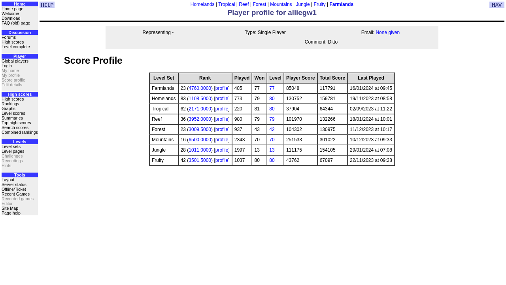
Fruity (320, 4)
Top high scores (16, 122)
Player (19, 56)
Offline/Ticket (14, 189)
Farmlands (341, 4)
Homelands (203, 4)
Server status (14, 184)
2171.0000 (200, 109)
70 (271, 139)
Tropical (226, 4)
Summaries (12, 118)
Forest (259, 4)
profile (221, 88)
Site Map (10, 208)
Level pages (13, 151)
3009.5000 (200, 129)
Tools (19, 175)
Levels (19, 141)
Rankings (10, 103)
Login (7, 65)
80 (271, 98)
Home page (12, 8)
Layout (8, 179)
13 (271, 150)
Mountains (281, 4)
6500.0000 (200, 139)
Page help (11, 213)
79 (271, 119)
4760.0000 (200, 88)
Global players (15, 61)
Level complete (16, 46)
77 (271, 88)
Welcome (10, 13)
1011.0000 (200, 150)
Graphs (8, 108)
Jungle (303, 4)
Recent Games (16, 194)
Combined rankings (20, 132)
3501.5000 (200, 160)
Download (11, 18)
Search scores (15, 127)
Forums (9, 37)
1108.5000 (200, 98)
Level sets (11, 146)
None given (388, 32)
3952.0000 (200, 119)
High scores (13, 42)
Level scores (13, 113)
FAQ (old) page (16, 23)
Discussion (19, 32)
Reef (244, 4)
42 (271, 129)
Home (20, 4)
